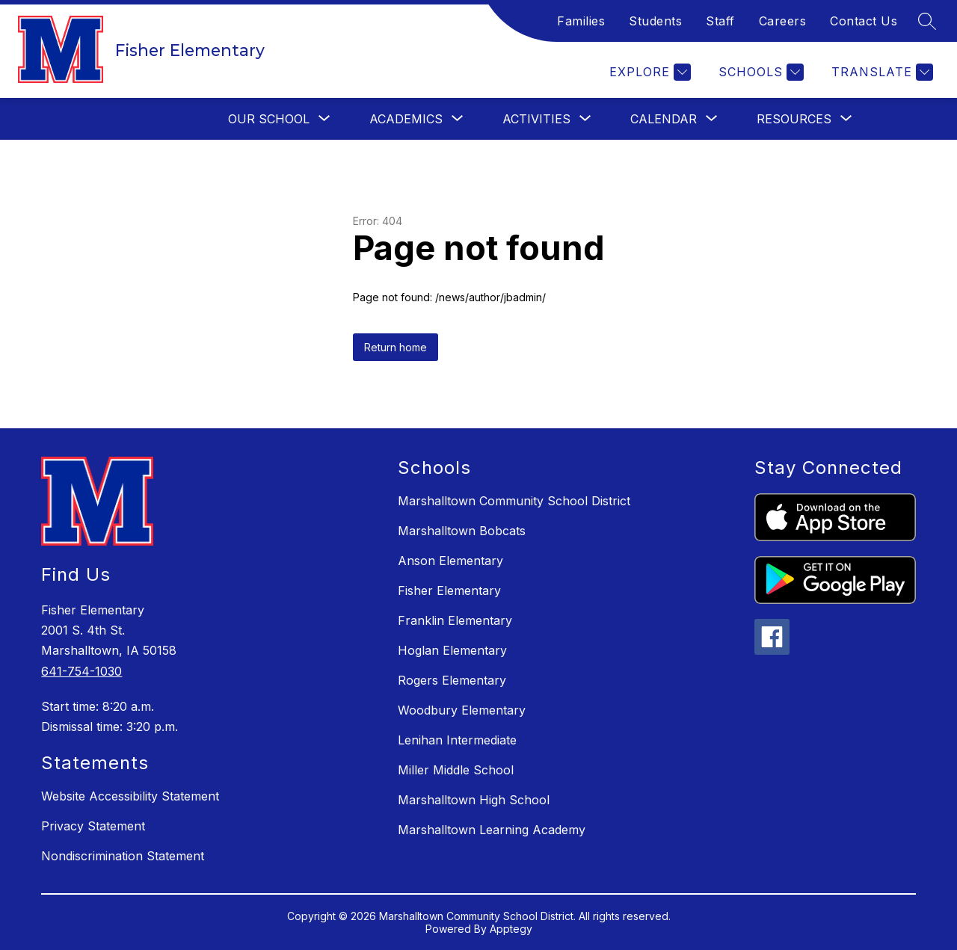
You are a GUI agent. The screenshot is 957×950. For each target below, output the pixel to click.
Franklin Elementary (455, 620)
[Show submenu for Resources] (794, 119)
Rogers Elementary (452, 680)
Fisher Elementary (449, 590)
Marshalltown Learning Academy (491, 829)
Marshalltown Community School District (514, 500)
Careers (783, 20)
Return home (395, 347)
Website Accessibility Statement (130, 796)
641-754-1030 (81, 671)
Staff (720, 20)
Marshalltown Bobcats (462, 530)
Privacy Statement (93, 825)
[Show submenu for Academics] (406, 119)
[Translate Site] (880, 72)
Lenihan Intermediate (457, 739)
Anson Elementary (450, 560)
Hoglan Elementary (452, 650)
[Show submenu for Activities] (536, 119)
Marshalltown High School (474, 799)
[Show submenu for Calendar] (663, 119)
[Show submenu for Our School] (269, 119)
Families (581, 20)
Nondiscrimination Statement (122, 855)
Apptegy (511, 928)
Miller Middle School (456, 769)
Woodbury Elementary (462, 710)
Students (655, 20)
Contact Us (863, 20)
